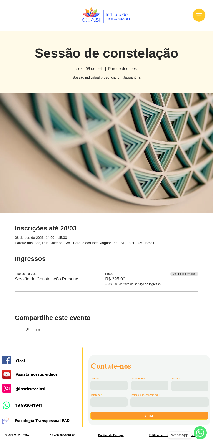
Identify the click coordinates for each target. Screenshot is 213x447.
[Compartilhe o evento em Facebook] (17, 329)
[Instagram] (6, 388)
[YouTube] (6, 374)
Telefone (95, 395)
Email (175, 378)
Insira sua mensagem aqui (145, 395)
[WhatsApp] (200, 435)
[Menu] (199, 15)
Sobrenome (138, 378)
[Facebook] (6, 360)
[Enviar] (149, 416)
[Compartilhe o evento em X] (28, 329)
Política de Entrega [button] (111, 435)
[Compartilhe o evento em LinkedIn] (38, 329)
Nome (94, 378)
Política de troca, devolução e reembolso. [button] (176, 435)
